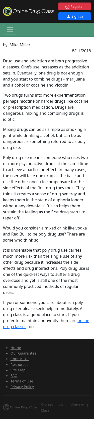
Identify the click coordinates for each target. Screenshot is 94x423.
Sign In (74, 16)
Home (16, 347)
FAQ (14, 375)
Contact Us (20, 358)
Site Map (18, 369)
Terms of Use (22, 380)
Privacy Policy (22, 386)
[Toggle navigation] (10, 30)
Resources (19, 364)
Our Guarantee (24, 353)
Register (74, 6)
